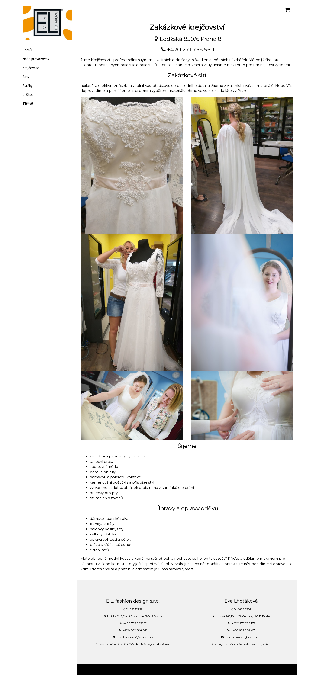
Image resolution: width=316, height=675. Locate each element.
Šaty (26, 77)
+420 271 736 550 (190, 49)
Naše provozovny (36, 59)
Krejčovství (31, 68)
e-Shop (28, 95)
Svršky (27, 86)
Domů (27, 50)
